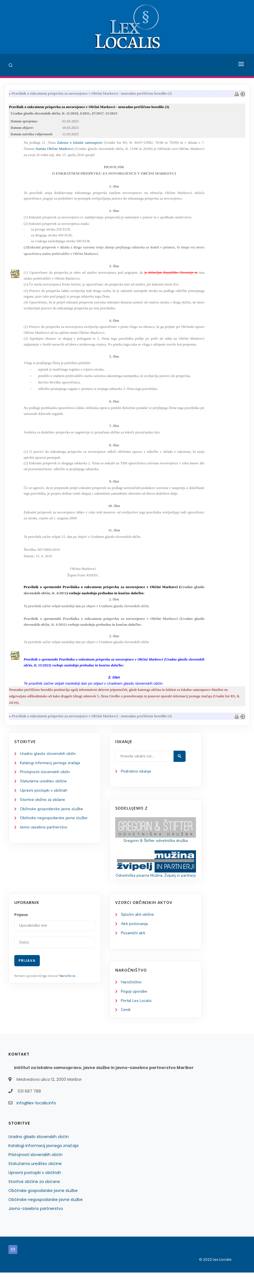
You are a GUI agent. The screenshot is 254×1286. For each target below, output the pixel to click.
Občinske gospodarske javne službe (52, 815)
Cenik (126, 1023)
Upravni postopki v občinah (44, 797)
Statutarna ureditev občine (44, 787)
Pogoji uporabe (134, 1004)
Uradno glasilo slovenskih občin (48, 759)
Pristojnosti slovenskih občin (45, 778)
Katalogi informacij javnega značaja (51, 768)
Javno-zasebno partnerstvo (44, 834)
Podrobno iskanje (136, 777)
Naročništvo (131, 995)
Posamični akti (133, 946)
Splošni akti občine (137, 927)
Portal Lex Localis (136, 1014)
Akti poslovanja (134, 937)
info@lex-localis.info (36, 1116)
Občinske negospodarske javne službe (54, 824)
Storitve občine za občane (43, 806)
